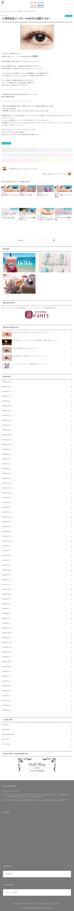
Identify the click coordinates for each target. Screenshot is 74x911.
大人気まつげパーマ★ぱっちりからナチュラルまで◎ (27, 333)
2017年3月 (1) (6, 695)
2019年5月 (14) (6, 661)
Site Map (58, 903)
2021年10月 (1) (6, 555)
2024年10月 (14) (7, 444)
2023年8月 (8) (6, 512)
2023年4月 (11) (6, 531)
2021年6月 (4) (6, 570)
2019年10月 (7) (6, 637)
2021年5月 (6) (6, 575)
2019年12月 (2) (6, 628)
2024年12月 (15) (7, 435)
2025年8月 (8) (6, 396)
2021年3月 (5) (6, 584)
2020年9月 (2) (6, 599)
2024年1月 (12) (6, 488)
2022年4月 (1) (6, 550)
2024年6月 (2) (6, 464)
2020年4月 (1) (6, 608)
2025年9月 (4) (6, 391)
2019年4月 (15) (6, 666)
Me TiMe (6, 729)
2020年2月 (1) (6, 618)
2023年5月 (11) (6, 526)
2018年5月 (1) (6, 681)
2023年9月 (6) (6, 507)
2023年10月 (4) (6, 502)
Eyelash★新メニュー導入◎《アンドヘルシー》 (25, 356)
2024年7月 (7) (6, 459)
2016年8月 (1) (6, 710)
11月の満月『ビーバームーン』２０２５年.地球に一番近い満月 (30, 341)
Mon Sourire (35, 908)
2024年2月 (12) (6, 483)
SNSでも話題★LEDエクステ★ (20, 349)
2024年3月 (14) (6, 478)
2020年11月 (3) (6, 594)
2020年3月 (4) (6, 613)
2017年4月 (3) (6, 691)
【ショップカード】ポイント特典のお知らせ (24, 364)
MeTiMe (37, 903)
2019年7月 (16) (6, 652)
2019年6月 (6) (6, 657)
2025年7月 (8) (6, 401)
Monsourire (17, 903)
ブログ (6, 744)
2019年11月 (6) (6, 633)
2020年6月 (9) (6, 604)
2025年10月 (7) (6, 386)
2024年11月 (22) (7, 439)
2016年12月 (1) (6, 705)
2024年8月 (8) (6, 454)
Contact (51, 903)
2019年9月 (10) (6, 642)
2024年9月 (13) (6, 449)
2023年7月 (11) (6, 517)
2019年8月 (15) (6, 647)
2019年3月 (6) (6, 671)
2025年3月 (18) (6, 420)
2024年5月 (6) (6, 468)
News (5, 739)
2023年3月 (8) (6, 536)
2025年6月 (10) (6, 406)
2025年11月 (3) (6, 382)
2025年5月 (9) (6, 410)
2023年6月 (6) (6, 522)
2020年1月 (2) (6, 623)
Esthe (5, 724)
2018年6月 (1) (6, 676)
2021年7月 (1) (6, 565)
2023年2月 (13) (6, 541)
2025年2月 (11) (6, 425)
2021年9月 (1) (6, 560)
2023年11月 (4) (6, 497)
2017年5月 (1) (6, 686)
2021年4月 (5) (6, 579)
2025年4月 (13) (6, 415)
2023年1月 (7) (6, 546)
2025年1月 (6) (6, 430)
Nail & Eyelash (7, 143)
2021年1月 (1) (6, 589)
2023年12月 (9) (6, 493)
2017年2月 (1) (6, 700)
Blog (47, 903)
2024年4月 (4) (6, 473)
